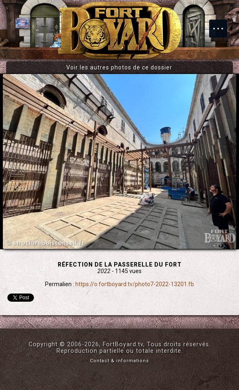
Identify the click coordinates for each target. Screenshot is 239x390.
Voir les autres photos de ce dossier (119, 67)
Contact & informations (119, 360)
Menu (222, 24)
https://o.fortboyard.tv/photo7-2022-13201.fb (134, 284)
